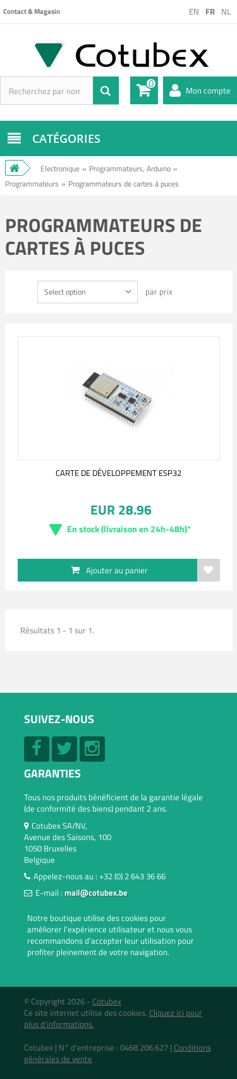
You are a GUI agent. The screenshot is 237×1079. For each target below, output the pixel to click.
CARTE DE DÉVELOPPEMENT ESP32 (118, 472)
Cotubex (106, 1001)
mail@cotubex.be (96, 892)
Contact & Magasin (31, 11)
